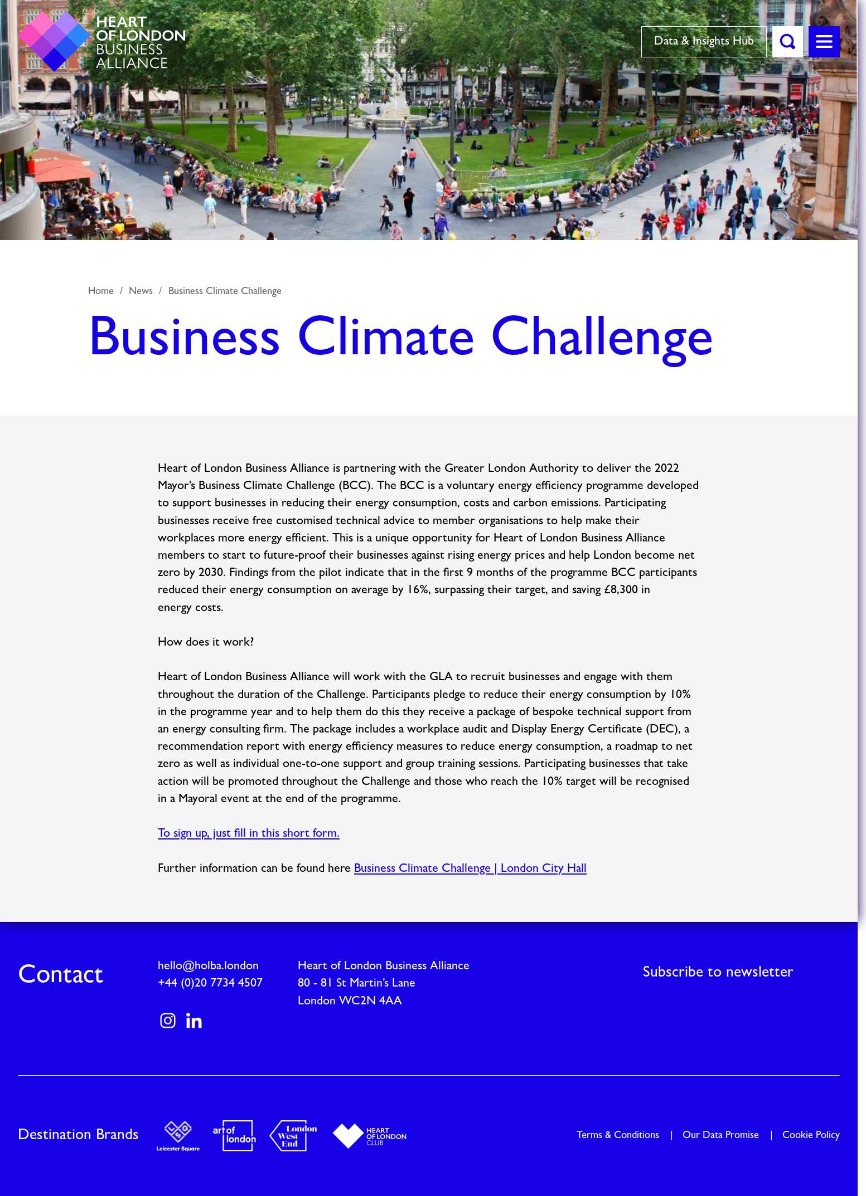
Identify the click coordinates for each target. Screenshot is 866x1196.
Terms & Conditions (618, 1135)
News (141, 291)
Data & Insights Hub (704, 41)
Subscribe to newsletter (718, 972)
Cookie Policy (811, 1135)
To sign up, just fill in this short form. (249, 834)
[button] (787, 41)
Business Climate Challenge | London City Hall (470, 868)
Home (101, 291)
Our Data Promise (721, 1135)
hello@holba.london (208, 966)
